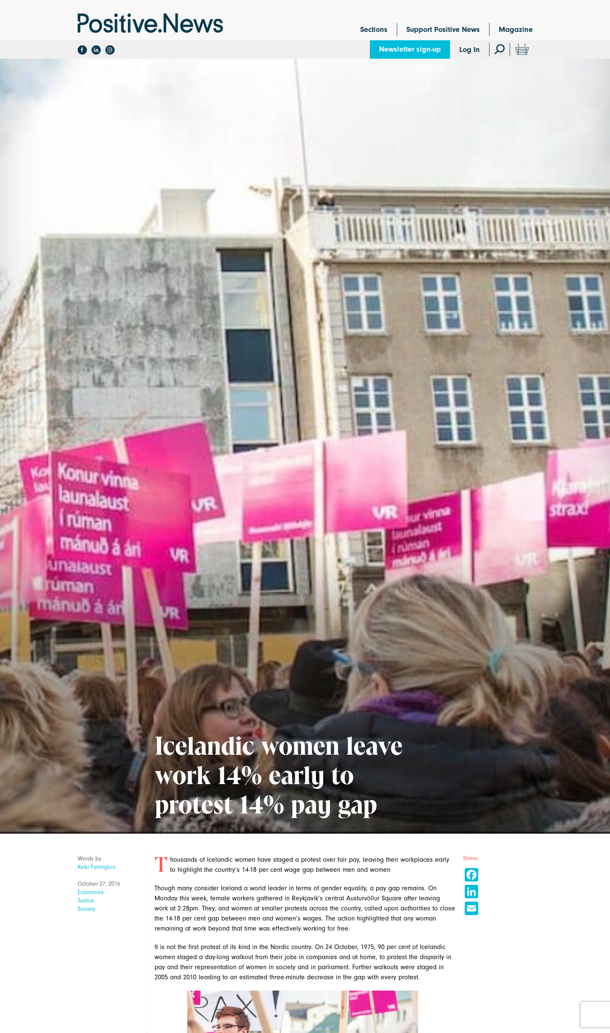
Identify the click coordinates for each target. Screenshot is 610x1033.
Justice (86, 900)
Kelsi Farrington (96, 867)
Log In (469, 49)
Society (86, 909)
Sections (373, 29)
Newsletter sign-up (410, 49)
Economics (91, 892)
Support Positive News (443, 29)
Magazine (516, 29)
